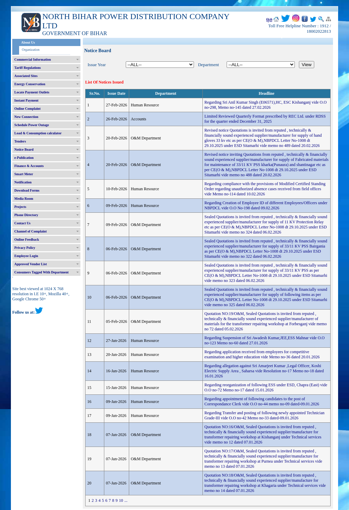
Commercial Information (32, 59)
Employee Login (26, 256)
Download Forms (27, 190)
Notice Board (23, 149)
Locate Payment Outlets (31, 92)
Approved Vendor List (30, 264)
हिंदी (269, 20)
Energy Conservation (29, 84)
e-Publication (24, 158)
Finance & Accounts (29, 166)
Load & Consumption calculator (38, 133)
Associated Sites (25, 76)
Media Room (23, 198)
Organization (31, 49)
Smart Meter (23, 174)
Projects (20, 207)
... (125, 500)
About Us (28, 42)
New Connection (26, 117)
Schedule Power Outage (31, 125)
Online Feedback (26, 239)
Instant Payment (26, 100)
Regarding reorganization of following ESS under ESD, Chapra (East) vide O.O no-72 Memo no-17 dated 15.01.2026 (265, 387)
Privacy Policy (24, 248)
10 (121, 500)
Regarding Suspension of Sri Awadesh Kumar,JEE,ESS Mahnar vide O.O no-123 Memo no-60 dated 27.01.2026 (264, 340)
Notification (23, 182)
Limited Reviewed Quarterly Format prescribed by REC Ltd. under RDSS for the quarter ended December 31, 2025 (265, 119)
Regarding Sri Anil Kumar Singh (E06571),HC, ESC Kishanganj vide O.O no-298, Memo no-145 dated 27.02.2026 (265, 105)
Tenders (20, 141)
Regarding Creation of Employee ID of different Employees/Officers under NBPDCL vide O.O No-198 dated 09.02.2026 (266, 205)
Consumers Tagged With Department (41, 272)
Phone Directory (26, 215)
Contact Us (22, 223)
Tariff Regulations (27, 68)
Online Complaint (27, 108)
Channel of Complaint (30, 231)
